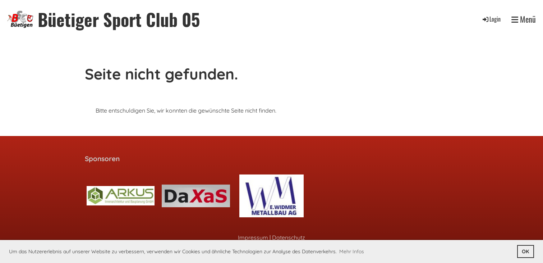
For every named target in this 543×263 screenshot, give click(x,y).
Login (491, 19)
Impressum (253, 237)
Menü (523, 19)
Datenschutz (288, 237)
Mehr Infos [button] (351, 251)
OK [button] (525, 251)
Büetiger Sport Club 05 (119, 19)
